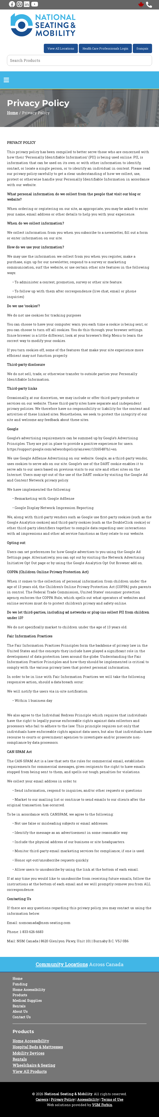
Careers (42, 1099)
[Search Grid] (79, 60)
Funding (20, 984)
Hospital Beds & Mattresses (38, 1046)
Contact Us (22, 1017)
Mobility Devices (28, 1053)
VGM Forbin (102, 1105)
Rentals (19, 1006)
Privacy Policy (63, 1099)
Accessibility (88, 1099)
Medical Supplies (27, 1000)
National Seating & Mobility (68, 1094)
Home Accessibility (29, 989)
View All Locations (61, 48)
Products (20, 995)
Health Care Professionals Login (105, 48)
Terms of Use (112, 1099)
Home (12, 112)
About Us (20, 1011)
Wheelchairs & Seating (34, 1065)
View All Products (30, 1071)
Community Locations (62, 964)
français (142, 48)
